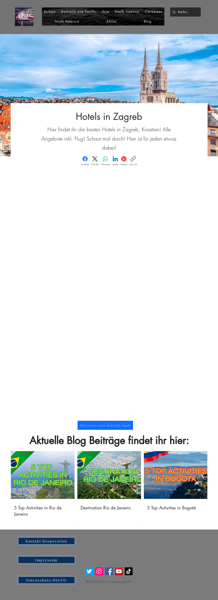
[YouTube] (119, 571)
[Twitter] (89, 571)
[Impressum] (46, 560)
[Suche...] (185, 12)
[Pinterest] (124, 161)
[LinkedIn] (115, 161)
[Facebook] (85, 161)
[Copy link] (133, 161)
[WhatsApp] (105, 161)
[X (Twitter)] (95, 161)
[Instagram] (99, 571)
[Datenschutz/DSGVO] (46, 580)
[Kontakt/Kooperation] (46, 541)
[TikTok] (129, 571)
